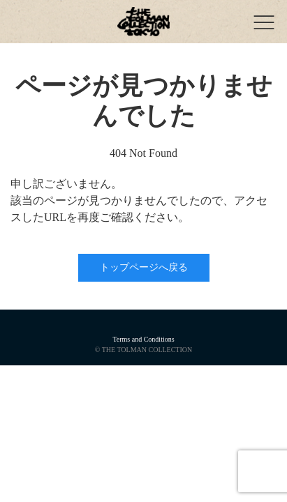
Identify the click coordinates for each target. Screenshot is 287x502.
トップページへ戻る (144, 267)
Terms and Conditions (143, 339)
